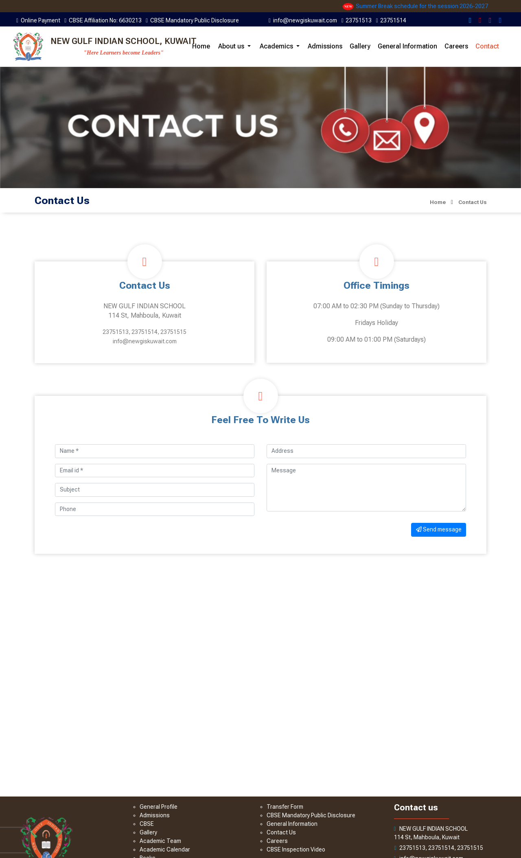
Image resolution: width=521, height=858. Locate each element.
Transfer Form (285, 806)
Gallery (360, 46)
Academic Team (160, 841)
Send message (439, 529)
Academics (276, 46)
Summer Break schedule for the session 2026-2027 (429, 6)
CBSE (147, 824)
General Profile (158, 806)
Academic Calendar (165, 849)
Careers (456, 46)
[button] (249, 46)
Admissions (325, 46)
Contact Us (281, 832)
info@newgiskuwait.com (145, 341)
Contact (487, 46)
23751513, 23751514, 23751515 (144, 332)
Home (201, 46)
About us (231, 46)
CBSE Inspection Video (296, 849)
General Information (407, 46)
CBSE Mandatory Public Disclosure (311, 815)
